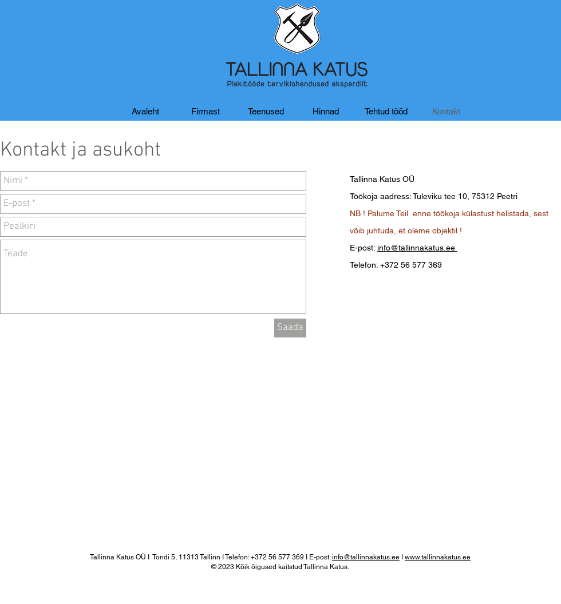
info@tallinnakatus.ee (417, 247)
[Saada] (290, 328)
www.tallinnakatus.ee (438, 557)
